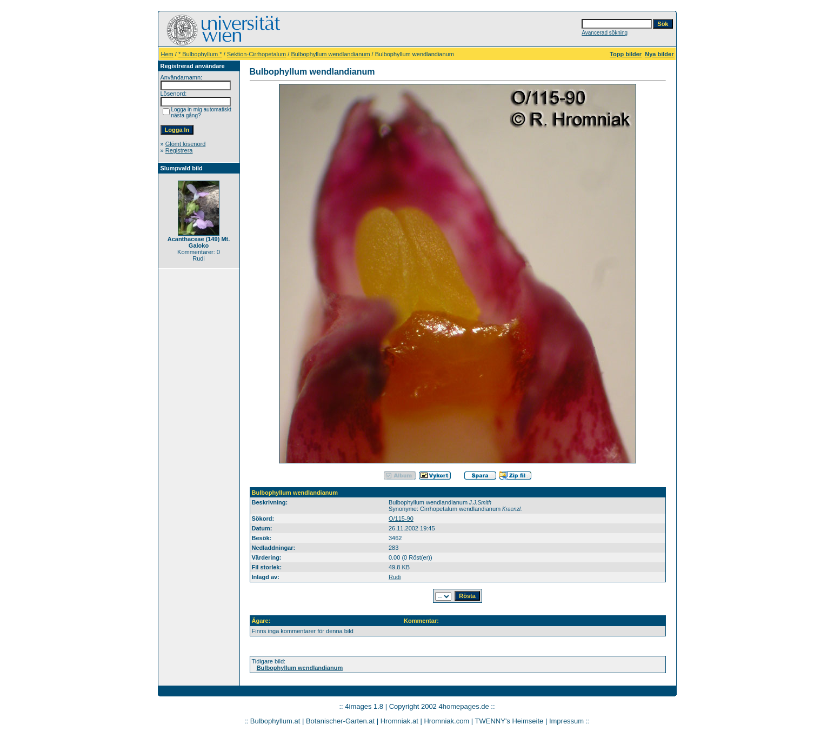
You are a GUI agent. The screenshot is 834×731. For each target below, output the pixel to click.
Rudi (395, 577)
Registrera (179, 150)
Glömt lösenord (185, 144)
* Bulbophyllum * (200, 54)
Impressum (566, 721)
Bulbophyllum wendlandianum (330, 54)
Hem (167, 54)
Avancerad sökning (605, 33)
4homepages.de (463, 706)
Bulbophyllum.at (275, 721)
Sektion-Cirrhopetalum (256, 54)
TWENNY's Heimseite (509, 721)
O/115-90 (401, 518)
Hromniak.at (399, 721)
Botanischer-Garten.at (340, 721)
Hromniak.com (446, 721)
